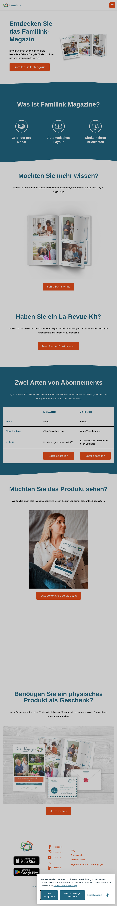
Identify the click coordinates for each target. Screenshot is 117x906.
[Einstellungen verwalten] (94, 895)
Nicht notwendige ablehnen (72, 895)
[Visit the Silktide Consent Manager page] (107, 895)
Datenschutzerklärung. (65, 885)
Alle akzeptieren (49, 895)
